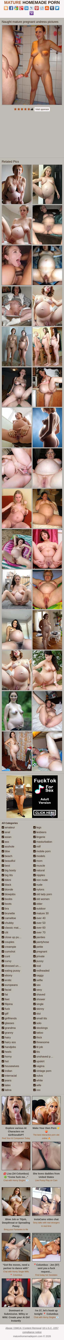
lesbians (39, 832)
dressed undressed (15, 965)
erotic (7, 980)
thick (37, 1037)
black (6, 884)
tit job (38, 1047)
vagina (39, 1066)
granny (7, 1032)
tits (36, 1051)
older (37, 903)
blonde (7, 889)
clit (5, 932)
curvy (6, 961)
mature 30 (41, 913)
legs (37, 827)
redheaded (41, 970)
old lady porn (42, 894)
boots (7, 903)
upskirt (39, 1061)
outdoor (39, 908)
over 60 (39, 927)
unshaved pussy (44, 1056)
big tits (7, 875)
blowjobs (9, 894)
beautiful (8, 860)
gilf (5, 1013)
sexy (37, 989)
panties (39, 937)
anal (6, 832)
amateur (8, 827)
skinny (38, 1008)
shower (39, 999)
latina (6, 1090)
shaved (39, 994)
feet (5, 999)
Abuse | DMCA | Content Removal (23, 1328)
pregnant (40, 951)
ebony (7, 975)
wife (37, 1085)
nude (37, 884)
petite (38, 946)
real (37, 965)
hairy (6, 1037)
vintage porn (42, 1070)
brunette (8, 913)
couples (8, 942)
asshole (8, 846)
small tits (40, 1018)
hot (5, 1061)
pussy (38, 961)
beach (7, 856)
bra (5, 908)
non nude (40, 880)
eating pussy (11, 970)
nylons (38, 889)
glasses (8, 1023)
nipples (39, 875)
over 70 (39, 932)
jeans (6, 1080)
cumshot (8, 951)
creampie (9, 946)
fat (5, 994)
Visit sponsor (42, 109)
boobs (7, 899)
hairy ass (9, 1042)
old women (41, 899)
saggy (38, 975)
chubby (8, 922)
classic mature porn (15, 927)
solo (37, 1023)
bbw (6, 851)
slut (37, 1013)
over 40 (39, 918)
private (39, 956)
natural (39, 870)
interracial (9, 1075)
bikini (6, 880)
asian (6, 837)
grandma (9, 1027)
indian (7, 1070)
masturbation (42, 841)
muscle (39, 865)
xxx (36, 1090)
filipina (7, 1004)
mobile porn (42, 851)
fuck (6, 1008)
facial (6, 989)
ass (5, 841)
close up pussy (12, 937)
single (38, 1004)
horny (7, 1056)
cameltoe (9, 918)
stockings (40, 1027)
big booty (9, 870)
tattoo (38, 1032)
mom (37, 860)
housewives (10, 1066)
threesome (41, 1042)
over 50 (39, 922)
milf (37, 846)
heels (6, 1051)
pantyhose (41, 942)
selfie (38, 980)
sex (37, 985)
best (6, 865)
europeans (10, 985)
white (38, 1080)
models (39, 856)
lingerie (39, 837)
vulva (38, 1075)
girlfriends (9, 1018)
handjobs (9, 1047)
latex (6, 1085)
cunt (6, 956)
